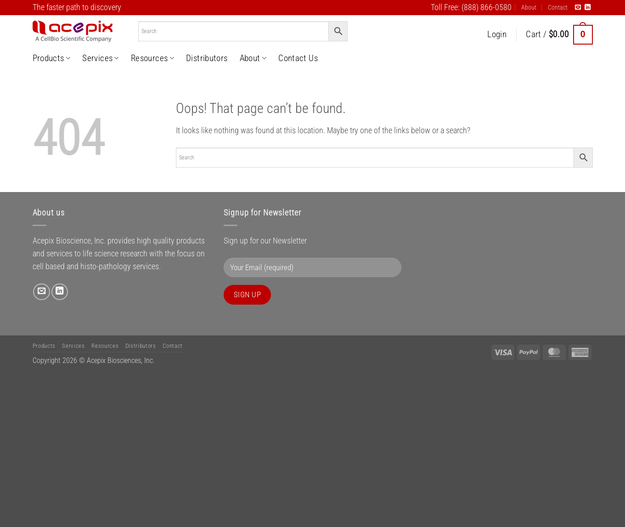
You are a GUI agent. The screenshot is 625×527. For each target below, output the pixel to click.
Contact (558, 7)
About (528, 7)
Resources (152, 58)
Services (100, 58)
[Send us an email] (578, 7)
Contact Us (298, 58)
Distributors (207, 58)
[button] (497, 34)
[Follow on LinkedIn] (588, 7)
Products (52, 58)
